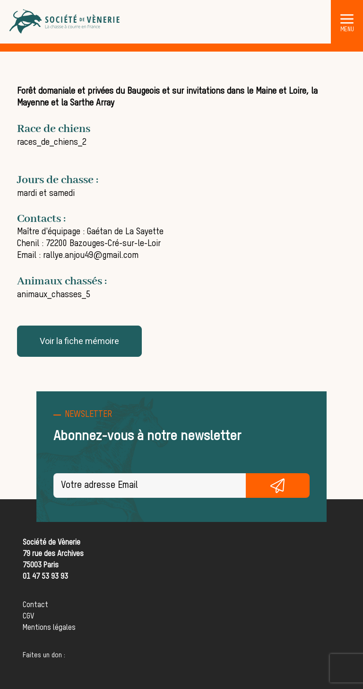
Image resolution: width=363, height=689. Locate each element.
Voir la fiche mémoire (79, 341)
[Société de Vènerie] (65, 22)
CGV (28, 616)
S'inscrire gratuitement (278, 485)
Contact (35, 605)
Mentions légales (49, 628)
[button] (347, 18)
